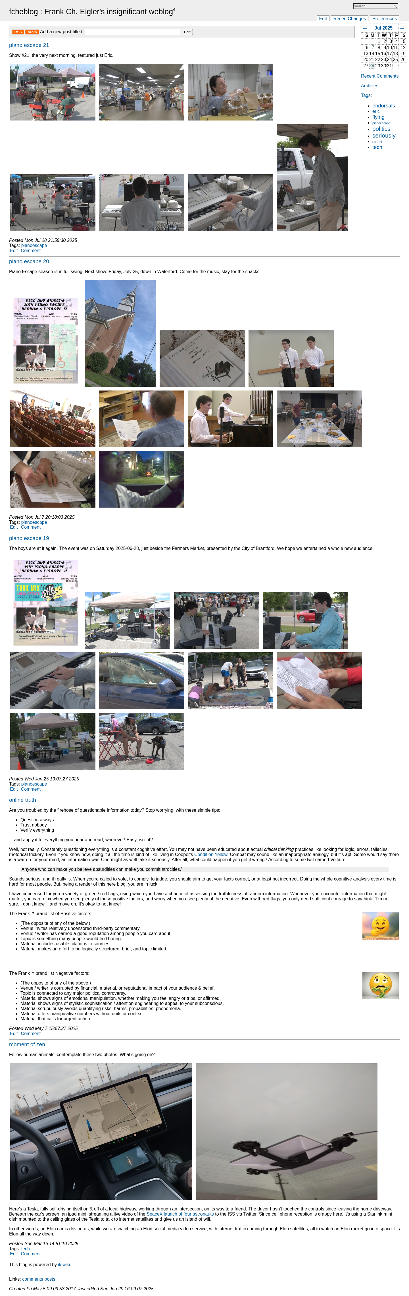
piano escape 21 (29, 45)
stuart (377, 142)
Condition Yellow (211, 854)
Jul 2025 (384, 28)
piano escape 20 (29, 261)
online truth (22, 800)
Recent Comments (380, 76)
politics (381, 128)
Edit (323, 18)
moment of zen (27, 1044)
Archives (369, 85)
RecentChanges (349, 18)
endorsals (383, 106)
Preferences (384, 18)
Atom (32, 32)
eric (376, 111)
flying (378, 117)
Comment (31, 250)
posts (50, 1279)
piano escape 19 (29, 538)
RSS (18, 32)
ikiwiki (64, 1264)
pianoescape (381, 123)
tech (377, 147)
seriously (384, 135)
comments (32, 1279)
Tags (366, 95)
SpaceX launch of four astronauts (180, 1214)
